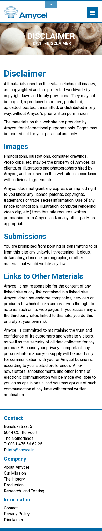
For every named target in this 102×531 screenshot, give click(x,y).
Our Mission (15, 473)
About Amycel (16, 467)
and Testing (33, 490)
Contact (11, 507)
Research (12, 490)
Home (36, 43)
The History (14, 479)
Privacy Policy (17, 513)
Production (14, 485)
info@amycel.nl (21, 450)
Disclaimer (13, 519)
